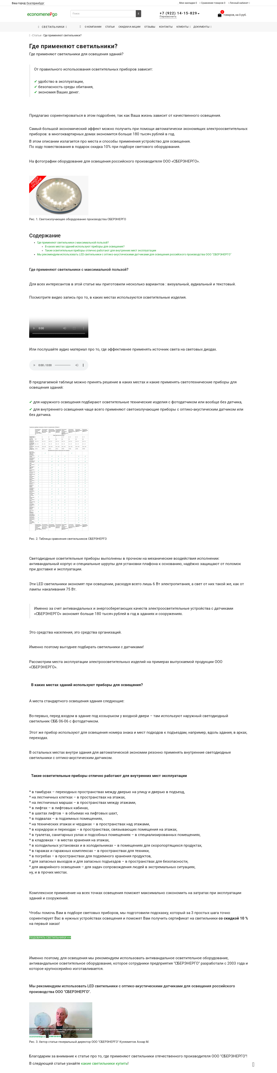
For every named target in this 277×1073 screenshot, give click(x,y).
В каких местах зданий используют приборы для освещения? (85, 246)
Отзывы (149, 26)
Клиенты (183, 26)
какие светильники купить (104, 1063)
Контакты (166, 26)
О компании (93, 26)
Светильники (52, 26)
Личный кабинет (239, 3)
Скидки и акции (129, 26)
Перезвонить (168, 16)
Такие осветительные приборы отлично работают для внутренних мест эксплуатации (100, 250)
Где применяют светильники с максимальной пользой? (73, 242)
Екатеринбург (35, 3)
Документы (202, 26)
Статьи (110, 26)
